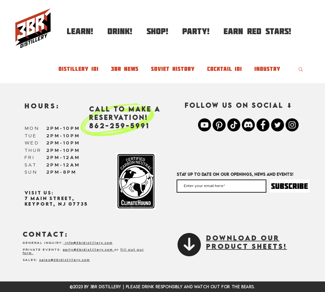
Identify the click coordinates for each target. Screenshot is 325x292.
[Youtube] (204, 124)
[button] (80, 28)
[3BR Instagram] (292, 124)
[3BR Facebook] (262, 124)
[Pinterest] (219, 124)
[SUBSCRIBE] (289, 186)
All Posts (31, 69)
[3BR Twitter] (277, 124)
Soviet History (173, 69)
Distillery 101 (78, 69)
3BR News (124, 69)
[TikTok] (233, 124)
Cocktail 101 (224, 69)
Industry (267, 69)
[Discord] (248, 124)
